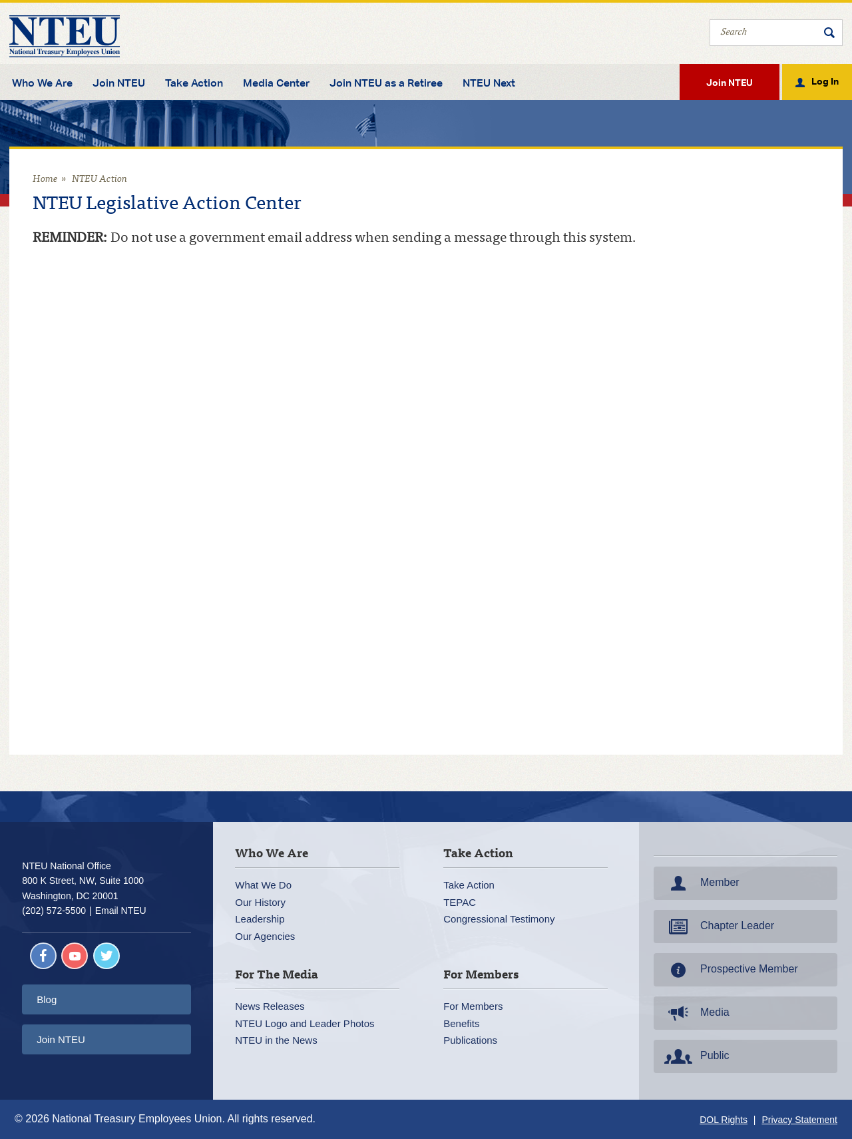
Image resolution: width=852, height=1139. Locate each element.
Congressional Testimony (498, 919)
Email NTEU (120, 910)
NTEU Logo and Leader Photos (304, 1023)
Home (45, 180)
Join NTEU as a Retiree (386, 83)
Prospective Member (730, 969)
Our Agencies (265, 936)
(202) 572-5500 (54, 910)
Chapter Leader (718, 926)
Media (696, 1013)
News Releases (269, 1006)
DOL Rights (723, 1119)
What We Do (263, 885)
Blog (47, 999)
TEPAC (459, 902)
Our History (260, 902)
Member (701, 883)
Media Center (276, 83)
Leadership (259, 919)
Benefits (461, 1023)
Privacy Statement (799, 1119)
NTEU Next (489, 83)
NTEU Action (99, 180)
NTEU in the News (276, 1040)
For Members (473, 1006)
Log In (825, 81)
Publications (470, 1040)
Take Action (194, 83)
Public (696, 1056)
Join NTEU (119, 83)
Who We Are (42, 83)
